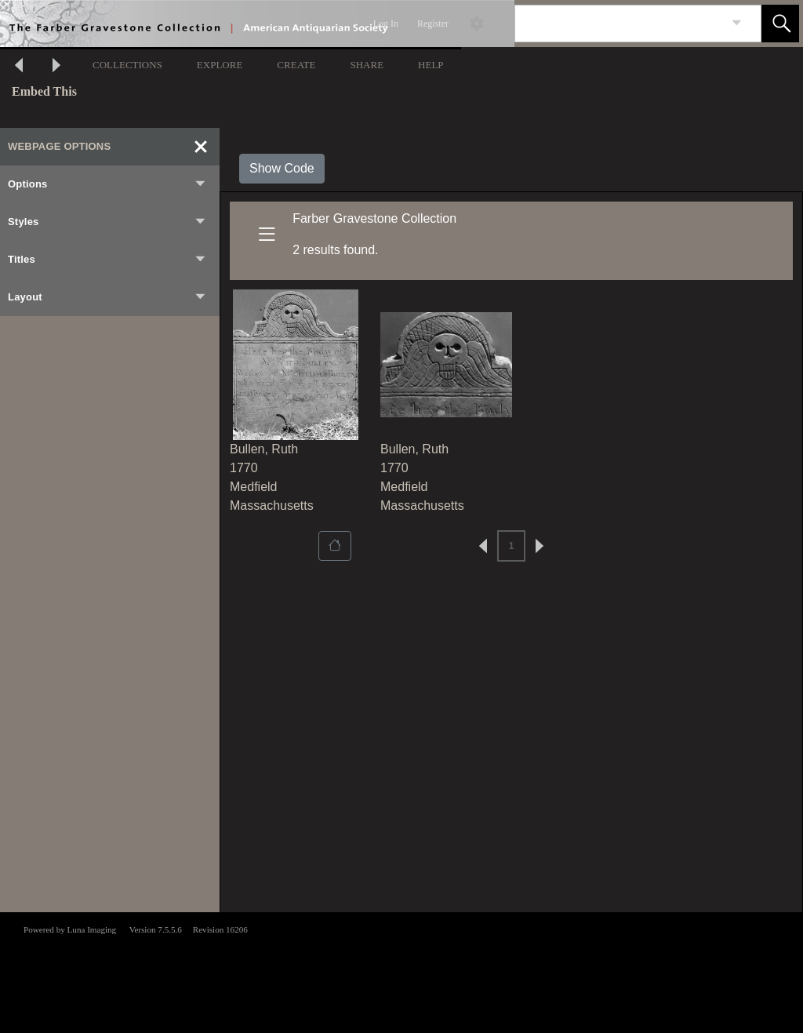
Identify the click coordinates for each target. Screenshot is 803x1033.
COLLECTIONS (127, 65)
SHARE (366, 65)
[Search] (619, 23)
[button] (780, 23)
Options (107, 184)
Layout (107, 297)
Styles (107, 222)
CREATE (296, 65)
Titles (107, 259)
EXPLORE (220, 65)
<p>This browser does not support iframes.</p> (401, 971)
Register (433, 23)
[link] (737, 23)
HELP (431, 65)
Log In (385, 23)
